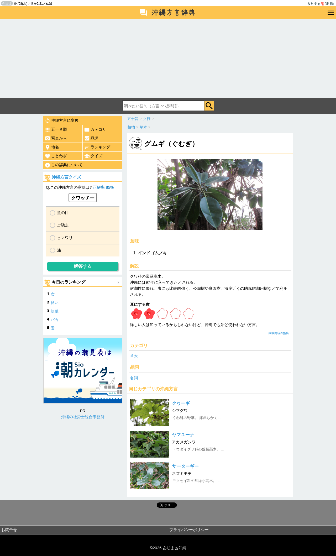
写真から (56, 138)
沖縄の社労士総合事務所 (82, 417)
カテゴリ (95, 130)
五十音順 (56, 130)
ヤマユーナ (183, 434)
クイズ (93, 156)
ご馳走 (63, 225)
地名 (52, 147)
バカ (55, 319)
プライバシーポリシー (189, 529)
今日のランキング (68, 282)
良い (55, 302)
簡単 (55, 311)
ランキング (97, 147)
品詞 (91, 138)
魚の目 (63, 212)
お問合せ (9, 529)
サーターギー (185, 466)
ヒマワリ (65, 237)
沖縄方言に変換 (62, 121)
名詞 (134, 378)
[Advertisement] (168, 58)
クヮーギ (181, 403)
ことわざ (56, 156)
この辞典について (64, 165)
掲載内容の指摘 (279, 333)
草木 (134, 356)
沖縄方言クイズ (66, 177)
